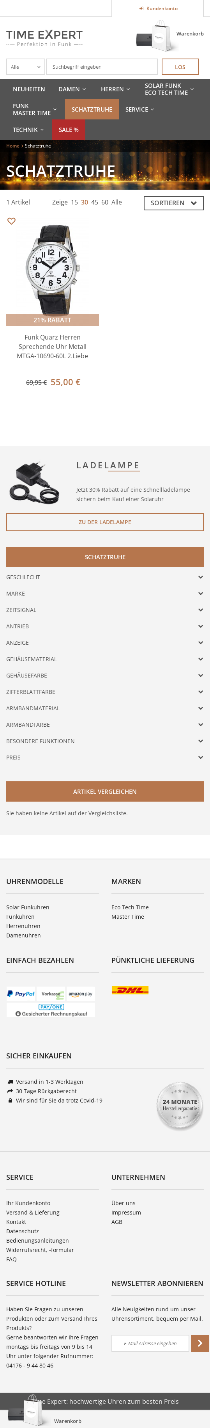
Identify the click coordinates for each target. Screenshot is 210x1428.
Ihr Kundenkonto (28, 1203)
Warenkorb (190, 33)
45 (94, 202)
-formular (61, 1250)
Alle (116, 202)
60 (104, 202)
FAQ (11, 1259)
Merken (11, 221)
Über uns (123, 1203)
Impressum (126, 1212)
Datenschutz (22, 1231)
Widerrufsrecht (26, 1250)
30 (84, 202)
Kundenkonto (161, 8)
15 (74, 202)
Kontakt (16, 1221)
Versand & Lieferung (33, 1212)
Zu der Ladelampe (105, 522)
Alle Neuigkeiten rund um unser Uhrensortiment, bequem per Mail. (157, 1313)
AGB (116, 1221)
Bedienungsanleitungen (37, 1240)
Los (180, 67)
